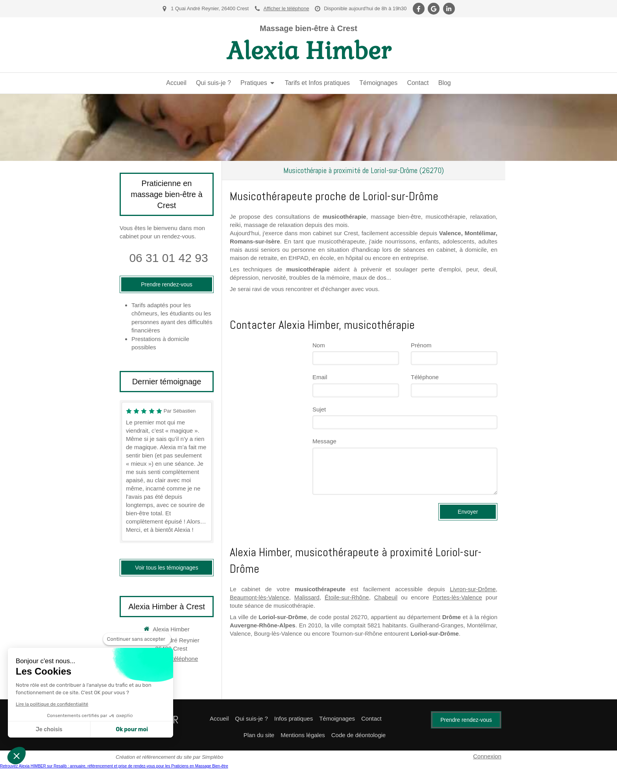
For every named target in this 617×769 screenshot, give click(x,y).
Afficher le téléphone (286, 8)
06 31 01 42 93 (168, 257)
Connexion (487, 756)
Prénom (421, 345)
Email (319, 377)
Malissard (307, 597)
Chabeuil (385, 597)
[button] (16, 755)
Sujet (319, 409)
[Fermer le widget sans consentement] (137, 639)
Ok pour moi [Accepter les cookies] (132, 729)
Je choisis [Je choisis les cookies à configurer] (49, 729)
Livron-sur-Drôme (473, 589)
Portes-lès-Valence (457, 597)
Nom (318, 345)
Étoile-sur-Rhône (347, 597)
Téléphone (425, 377)
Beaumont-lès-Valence (259, 597)
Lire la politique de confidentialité (52, 704)
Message (324, 441)
